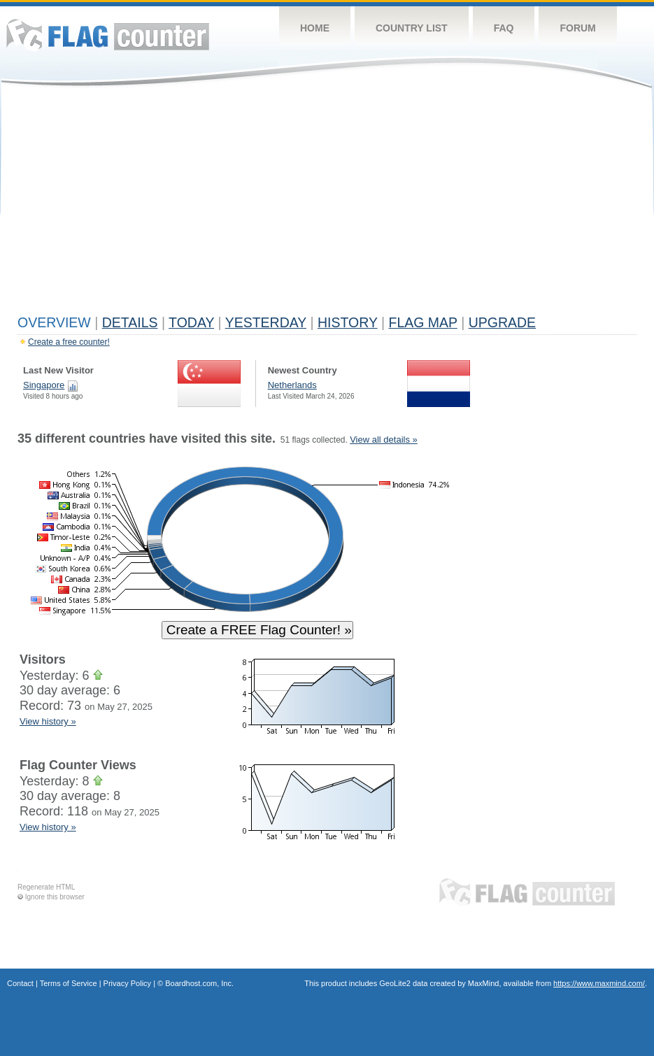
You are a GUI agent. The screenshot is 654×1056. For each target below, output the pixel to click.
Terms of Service (68, 983)
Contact (20, 983)
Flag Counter (107, 34)
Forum (577, 28)
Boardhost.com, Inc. (199, 983)
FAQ (504, 28)
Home (314, 28)
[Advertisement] (327, 204)
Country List (412, 28)
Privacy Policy (127, 983)
